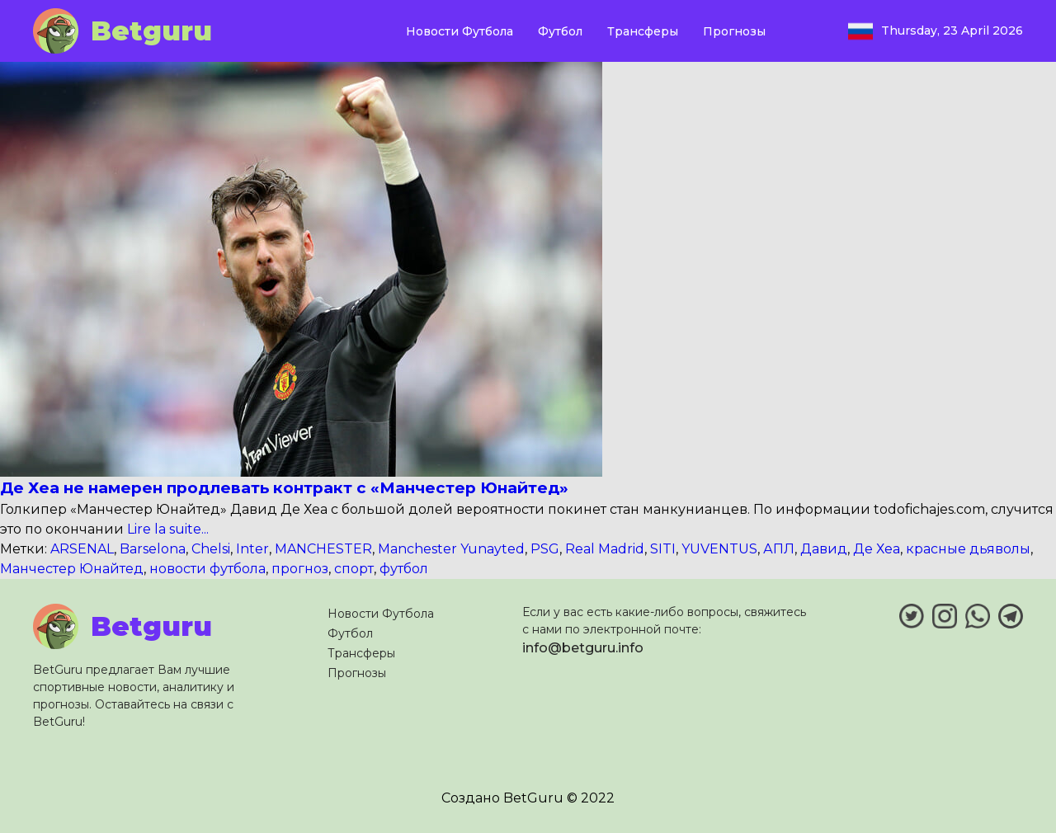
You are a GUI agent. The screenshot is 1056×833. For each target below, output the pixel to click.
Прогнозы (734, 31)
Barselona (153, 549)
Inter (252, 549)
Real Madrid (604, 549)
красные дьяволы (968, 549)
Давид (823, 549)
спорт (354, 569)
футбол (404, 569)
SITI (663, 549)
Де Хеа (876, 549)
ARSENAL (82, 549)
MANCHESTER (323, 549)
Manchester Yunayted (451, 549)
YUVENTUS (719, 549)
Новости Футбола (459, 31)
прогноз (299, 569)
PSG (544, 549)
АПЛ (778, 549)
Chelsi (210, 549)
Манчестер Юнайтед (72, 569)
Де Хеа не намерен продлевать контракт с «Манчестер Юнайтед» (284, 487)
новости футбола (207, 569)
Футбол (560, 31)
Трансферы (642, 31)
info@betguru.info (583, 648)
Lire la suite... (166, 529)
